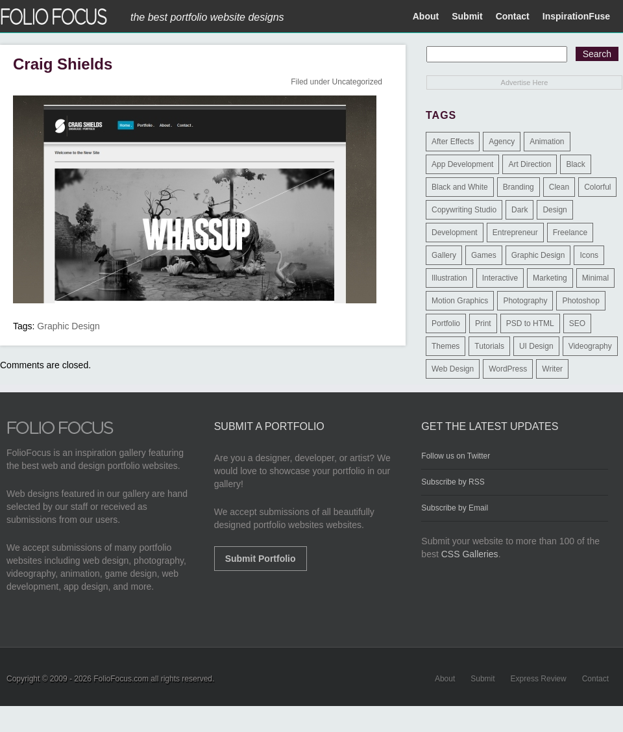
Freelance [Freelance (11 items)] (570, 232)
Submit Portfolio (260, 558)
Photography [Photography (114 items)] (525, 300)
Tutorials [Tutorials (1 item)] (489, 346)
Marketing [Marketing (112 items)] (550, 278)
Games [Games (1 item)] (483, 255)
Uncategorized (357, 81)
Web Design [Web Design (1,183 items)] (453, 368)
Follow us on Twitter (455, 456)
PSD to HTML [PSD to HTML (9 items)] (530, 323)
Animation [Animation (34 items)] (547, 141)
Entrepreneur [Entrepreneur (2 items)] (515, 232)
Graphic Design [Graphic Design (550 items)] (538, 255)
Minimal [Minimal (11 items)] (595, 278)
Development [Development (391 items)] (455, 232)
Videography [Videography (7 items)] (590, 346)
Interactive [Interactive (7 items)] (500, 278)
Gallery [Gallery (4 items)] (444, 255)
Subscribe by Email (454, 507)
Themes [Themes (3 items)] (445, 346)
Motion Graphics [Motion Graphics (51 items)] (460, 300)
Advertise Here (524, 82)
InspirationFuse (576, 16)
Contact (513, 16)
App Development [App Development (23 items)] (462, 164)
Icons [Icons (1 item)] (589, 255)
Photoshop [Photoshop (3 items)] (580, 300)
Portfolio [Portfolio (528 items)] (446, 323)
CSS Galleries (469, 554)
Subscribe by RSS (452, 481)
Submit (467, 16)
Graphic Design (68, 326)
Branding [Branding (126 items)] (518, 187)
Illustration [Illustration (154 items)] (449, 278)
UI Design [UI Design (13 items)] (536, 346)
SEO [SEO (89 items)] (577, 323)
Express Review (539, 678)
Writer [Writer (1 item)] (552, 368)
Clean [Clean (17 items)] (559, 187)
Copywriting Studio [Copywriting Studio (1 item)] (464, 209)
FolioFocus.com (121, 678)
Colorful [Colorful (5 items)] (597, 187)
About (426, 16)
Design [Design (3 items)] (555, 209)
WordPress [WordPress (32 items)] (508, 368)
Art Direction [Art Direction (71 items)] (529, 164)
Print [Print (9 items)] (483, 323)
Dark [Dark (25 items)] (519, 209)
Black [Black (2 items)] (575, 164)
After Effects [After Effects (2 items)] (453, 141)
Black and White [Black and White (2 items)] (460, 187)
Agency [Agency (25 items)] (502, 141)
